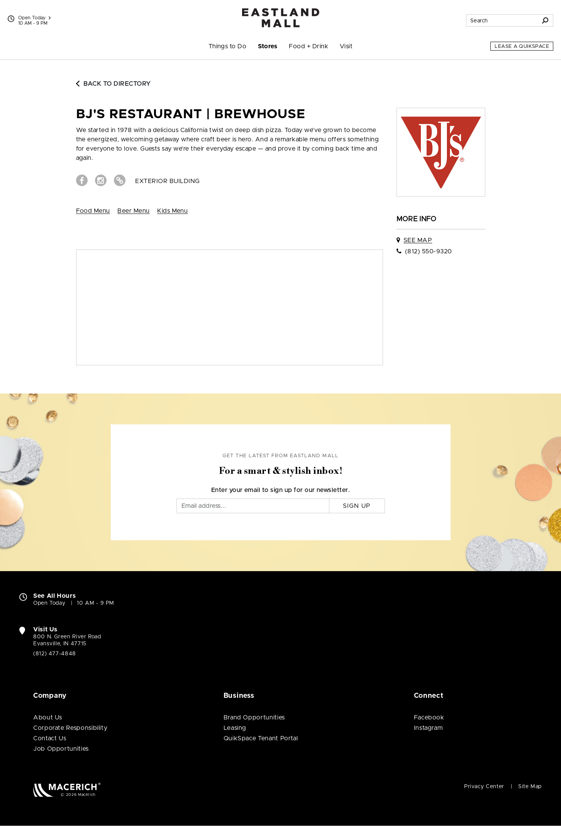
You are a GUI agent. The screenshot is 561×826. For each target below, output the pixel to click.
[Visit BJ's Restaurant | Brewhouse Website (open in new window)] (119, 180)
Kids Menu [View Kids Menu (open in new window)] (172, 211)
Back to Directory (113, 84)
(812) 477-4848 (54, 653)
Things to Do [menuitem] (227, 46)
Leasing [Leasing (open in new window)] (235, 728)
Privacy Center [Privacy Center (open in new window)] (484, 786)
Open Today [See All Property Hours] (34, 17)
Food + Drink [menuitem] (308, 46)
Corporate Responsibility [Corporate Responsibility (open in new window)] (70, 728)
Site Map (530, 786)
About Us (47, 717)
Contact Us (49, 738)
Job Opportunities (61, 749)
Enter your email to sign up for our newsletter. (280, 490)
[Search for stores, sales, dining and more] (502, 20)
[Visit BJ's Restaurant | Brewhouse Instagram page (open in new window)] (101, 180)
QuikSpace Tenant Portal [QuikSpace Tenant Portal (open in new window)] (261, 738)
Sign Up (357, 506)
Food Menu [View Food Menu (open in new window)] (93, 211)
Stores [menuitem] (267, 46)
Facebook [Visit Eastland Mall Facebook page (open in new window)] (429, 717)
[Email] (252, 506)
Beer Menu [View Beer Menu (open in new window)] (133, 211)
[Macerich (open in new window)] (67, 789)
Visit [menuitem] (346, 46)
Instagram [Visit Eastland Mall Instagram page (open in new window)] (428, 728)
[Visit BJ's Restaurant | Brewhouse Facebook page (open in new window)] (82, 180)
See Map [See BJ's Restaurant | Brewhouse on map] (417, 240)
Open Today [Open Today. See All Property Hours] (49, 603)
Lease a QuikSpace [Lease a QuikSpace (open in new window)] (522, 46)
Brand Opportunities (254, 717)
